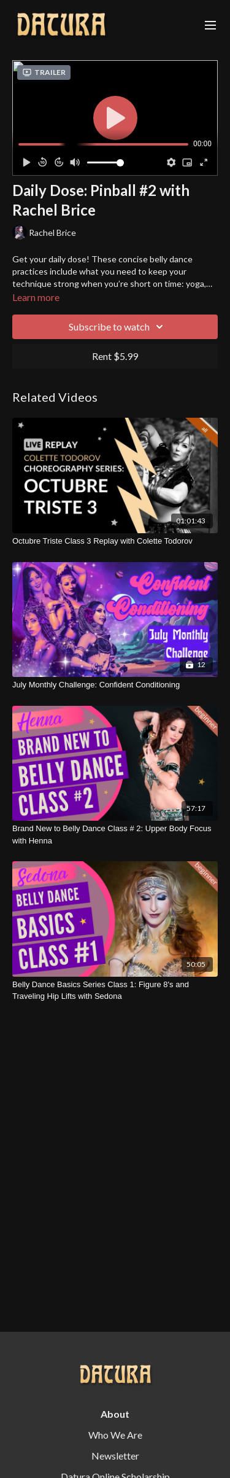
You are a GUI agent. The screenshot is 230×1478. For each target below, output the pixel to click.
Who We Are (115, 1435)
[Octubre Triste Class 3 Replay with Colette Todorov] (115, 541)
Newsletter (115, 1455)
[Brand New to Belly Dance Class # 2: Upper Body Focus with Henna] (115, 835)
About (115, 1414)
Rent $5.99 (115, 356)
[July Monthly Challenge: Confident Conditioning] (115, 685)
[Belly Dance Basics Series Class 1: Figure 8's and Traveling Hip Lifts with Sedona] (115, 991)
